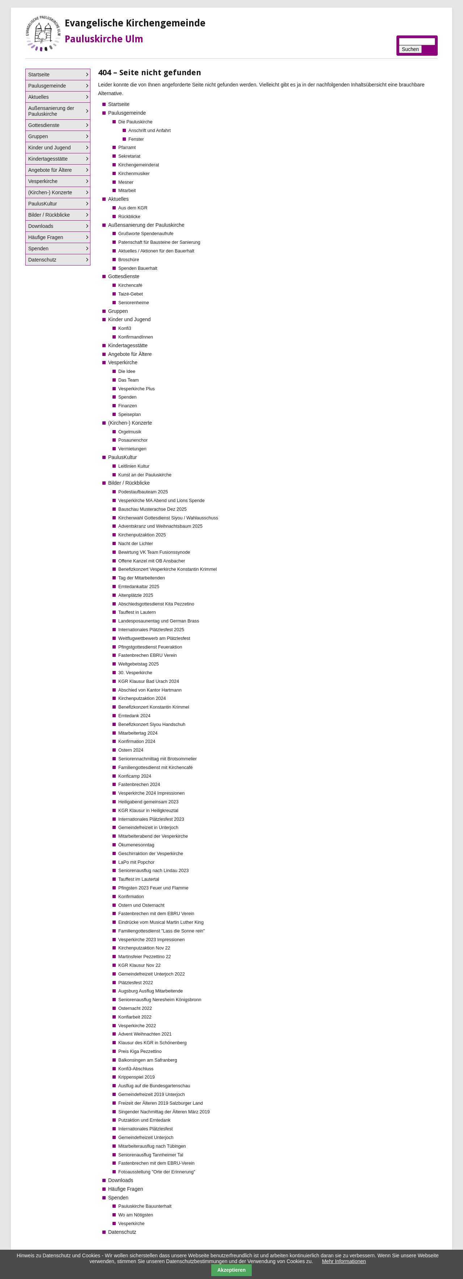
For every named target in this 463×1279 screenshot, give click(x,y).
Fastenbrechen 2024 (139, 784)
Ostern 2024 (130, 750)
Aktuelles (118, 199)
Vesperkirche (122, 362)
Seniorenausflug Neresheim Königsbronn (159, 999)
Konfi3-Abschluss (135, 1068)
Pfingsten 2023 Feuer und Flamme (153, 888)
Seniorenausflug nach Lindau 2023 (153, 870)
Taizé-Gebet (130, 294)
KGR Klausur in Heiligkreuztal (148, 810)
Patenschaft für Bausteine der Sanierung (159, 242)
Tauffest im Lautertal (138, 879)
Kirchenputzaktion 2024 (142, 698)
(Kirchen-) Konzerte (130, 423)
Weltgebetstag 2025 (138, 664)
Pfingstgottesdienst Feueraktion (150, 647)
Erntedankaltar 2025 (138, 586)
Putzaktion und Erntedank (144, 1120)
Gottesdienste (123, 276)
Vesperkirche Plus (136, 388)
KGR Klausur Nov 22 (139, 965)
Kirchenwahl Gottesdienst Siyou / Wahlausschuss (168, 517)
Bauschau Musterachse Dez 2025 (152, 509)
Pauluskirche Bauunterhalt (144, 1206)
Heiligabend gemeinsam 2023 (148, 801)
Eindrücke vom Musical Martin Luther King (161, 922)
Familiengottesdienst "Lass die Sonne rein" (161, 931)
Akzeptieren (231, 1270)
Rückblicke (129, 216)
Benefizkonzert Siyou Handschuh (152, 724)
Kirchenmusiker (134, 173)
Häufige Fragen (125, 1189)
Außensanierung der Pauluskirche (146, 225)
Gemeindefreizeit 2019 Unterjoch (151, 1094)
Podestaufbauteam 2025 (143, 491)
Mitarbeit (127, 190)
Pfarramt (127, 147)
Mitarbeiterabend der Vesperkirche (153, 836)
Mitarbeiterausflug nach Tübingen (152, 1146)
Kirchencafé (130, 285)
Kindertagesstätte (128, 345)
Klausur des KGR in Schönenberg (152, 1042)
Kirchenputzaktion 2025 (142, 534)
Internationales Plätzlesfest (145, 1128)
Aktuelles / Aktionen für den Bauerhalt (156, 251)
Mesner (125, 182)
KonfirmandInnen (135, 337)
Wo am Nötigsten (135, 1215)
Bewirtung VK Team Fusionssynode (154, 552)
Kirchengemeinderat (138, 164)
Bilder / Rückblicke (129, 483)
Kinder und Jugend (129, 319)
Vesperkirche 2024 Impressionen (151, 793)
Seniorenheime (133, 302)
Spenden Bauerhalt (137, 268)
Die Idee (126, 371)
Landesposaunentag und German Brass (158, 621)
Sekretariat (129, 156)
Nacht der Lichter (135, 543)
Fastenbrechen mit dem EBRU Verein (156, 913)
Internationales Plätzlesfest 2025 (151, 629)
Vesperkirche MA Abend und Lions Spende (161, 500)
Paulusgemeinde (127, 113)
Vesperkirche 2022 (137, 1025)
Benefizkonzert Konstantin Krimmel (153, 707)
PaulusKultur (122, 457)
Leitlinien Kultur (133, 466)
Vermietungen (132, 448)
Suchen (410, 49)
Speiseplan (129, 414)
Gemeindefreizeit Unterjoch (146, 1137)
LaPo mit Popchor (136, 862)
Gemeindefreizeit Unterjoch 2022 (151, 974)
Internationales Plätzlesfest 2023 (151, 819)
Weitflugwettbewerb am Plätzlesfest (154, 638)
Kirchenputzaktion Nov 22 (144, 948)
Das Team (128, 380)
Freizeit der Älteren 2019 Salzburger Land (160, 1103)
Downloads (120, 1180)
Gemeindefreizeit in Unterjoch (148, 827)
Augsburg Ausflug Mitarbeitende (150, 991)
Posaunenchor (133, 440)
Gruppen (118, 311)
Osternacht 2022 (135, 1008)
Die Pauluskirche (135, 121)
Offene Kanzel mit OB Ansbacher (151, 561)
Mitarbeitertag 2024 (138, 733)
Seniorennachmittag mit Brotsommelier (157, 758)
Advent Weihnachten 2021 (145, 1034)
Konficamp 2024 (134, 776)
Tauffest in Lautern (137, 612)
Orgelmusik (129, 431)
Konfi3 (124, 328)
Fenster (136, 139)
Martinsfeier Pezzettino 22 (144, 956)
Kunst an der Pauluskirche (144, 474)
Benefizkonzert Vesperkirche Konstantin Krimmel (167, 569)
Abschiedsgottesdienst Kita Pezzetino (156, 604)
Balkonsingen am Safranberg (147, 1060)
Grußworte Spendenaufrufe (146, 233)
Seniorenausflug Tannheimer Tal (150, 1154)
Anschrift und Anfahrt (149, 130)
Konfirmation (131, 896)
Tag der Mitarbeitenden (141, 578)
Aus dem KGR (133, 208)
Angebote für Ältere (130, 354)
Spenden (127, 397)
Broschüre (128, 259)
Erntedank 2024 (134, 715)
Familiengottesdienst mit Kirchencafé (155, 767)
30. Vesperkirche (135, 672)
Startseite (118, 104)
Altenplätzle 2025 (135, 595)
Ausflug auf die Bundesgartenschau (154, 1085)
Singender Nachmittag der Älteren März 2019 (164, 1111)
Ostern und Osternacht (141, 905)
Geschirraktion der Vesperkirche (150, 853)
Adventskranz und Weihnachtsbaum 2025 (160, 526)
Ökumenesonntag (136, 844)
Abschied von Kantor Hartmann (150, 690)
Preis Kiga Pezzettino (140, 1051)
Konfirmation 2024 (136, 741)
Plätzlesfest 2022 (135, 982)
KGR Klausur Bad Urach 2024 (148, 681)
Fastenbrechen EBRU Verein (147, 655)
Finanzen (127, 405)
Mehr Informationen (344, 1261)
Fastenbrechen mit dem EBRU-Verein (156, 1163)
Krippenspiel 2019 (136, 1077)
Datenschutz (122, 1232)
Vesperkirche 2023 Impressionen (151, 939)
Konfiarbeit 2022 (135, 1017)
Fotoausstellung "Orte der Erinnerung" (156, 1171)
